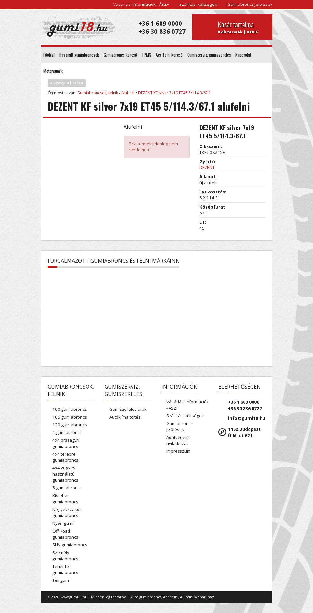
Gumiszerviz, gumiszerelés (209, 55)
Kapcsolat (243, 55)
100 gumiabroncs (69, 409)
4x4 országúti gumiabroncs (65, 443)
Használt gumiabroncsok (79, 55)
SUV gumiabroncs (69, 545)
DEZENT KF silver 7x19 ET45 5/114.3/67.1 (174, 93)
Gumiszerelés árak (128, 409)
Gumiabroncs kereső (120, 55)
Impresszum (178, 451)
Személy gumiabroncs (65, 555)
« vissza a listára (66, 83)
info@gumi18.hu (246, 418)
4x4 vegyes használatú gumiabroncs (65, 474)
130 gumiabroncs (69, 425)
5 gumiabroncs (67, 488)
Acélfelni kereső (169, 55)
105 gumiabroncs (69, 417)
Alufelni (128, 93)
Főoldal (49, 55)
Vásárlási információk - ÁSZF (141, 4)
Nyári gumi (62, 523)
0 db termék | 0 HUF (243, 27)
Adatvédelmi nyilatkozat (178, 440)
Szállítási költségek (198, 4)
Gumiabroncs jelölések (249, 4)
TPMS (146, 55)
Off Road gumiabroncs (65, 534)
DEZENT (207, 167)
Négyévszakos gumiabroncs (67, 512)
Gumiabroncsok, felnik (97, 93)
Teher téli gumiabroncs (65, 569)
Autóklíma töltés (125, 417)
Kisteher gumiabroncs (65, 499)
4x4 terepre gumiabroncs (65, 457)
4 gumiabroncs (67, 432)
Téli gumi (61, 580)
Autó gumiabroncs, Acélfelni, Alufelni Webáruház (172, 597)
